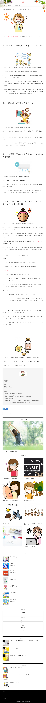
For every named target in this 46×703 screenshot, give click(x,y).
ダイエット (23, 620)
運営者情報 (4, 691)
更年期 (23, 630)
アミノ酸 (23, 615)
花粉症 (23, 632)
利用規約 (4, 698)
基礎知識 (23, 627)
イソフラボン (23, 617)
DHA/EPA (23, 612)
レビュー (23, 622)
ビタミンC (37, 241)
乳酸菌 (23, 625)
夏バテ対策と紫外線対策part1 (13, 36)
